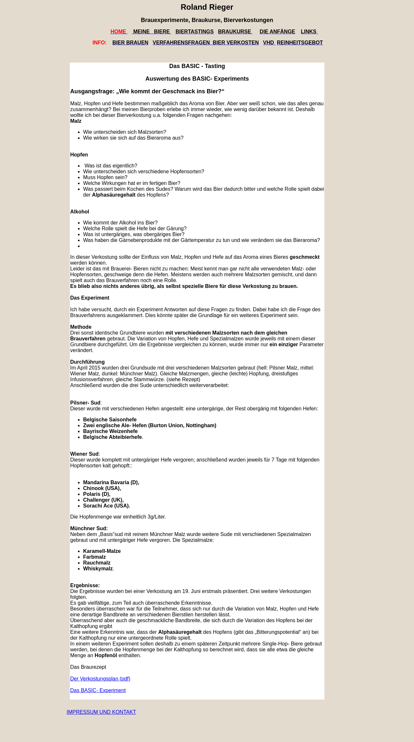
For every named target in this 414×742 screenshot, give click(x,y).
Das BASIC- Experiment (98, 690)
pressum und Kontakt (104, 712)
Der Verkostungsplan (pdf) (100, 678)
